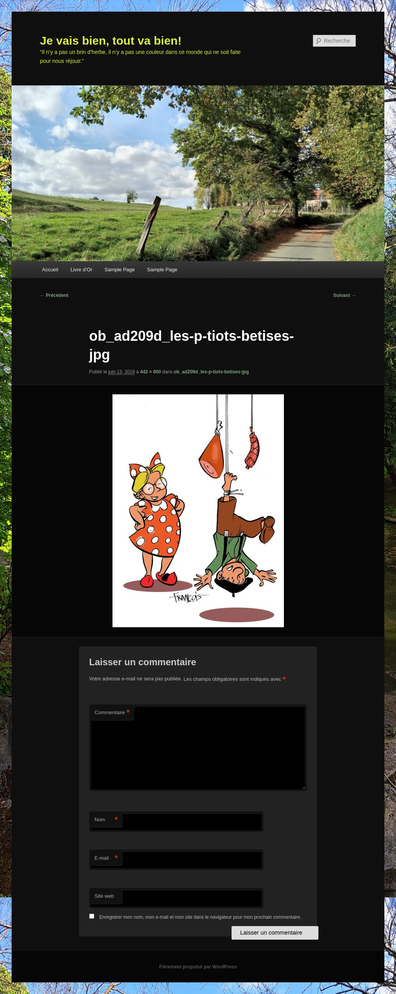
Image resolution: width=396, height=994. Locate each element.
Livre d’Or (81, 269)
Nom (106, 820)
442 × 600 (150, 372)
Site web (104, 896)
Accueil (50, 269)
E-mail (106, 858)
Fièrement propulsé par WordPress (198, 967)
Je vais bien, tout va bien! (111, 40)
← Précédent (54, 295)
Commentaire (112, 712)
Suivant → (344, 295)
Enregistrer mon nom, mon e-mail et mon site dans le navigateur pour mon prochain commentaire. (200, 917)
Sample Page (120, 269)
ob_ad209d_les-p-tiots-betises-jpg (211, 372)
